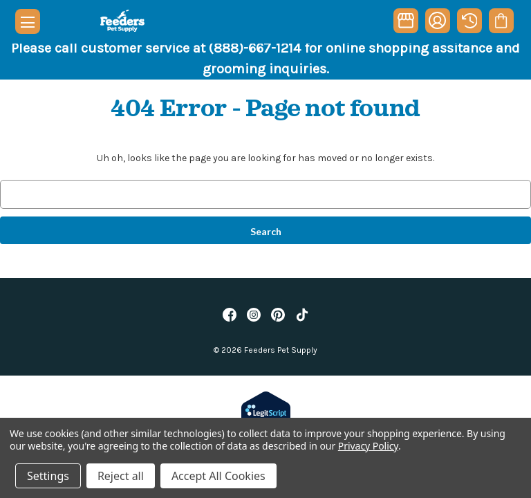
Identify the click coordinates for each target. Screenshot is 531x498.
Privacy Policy (368, 445)
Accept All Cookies (218, 475)
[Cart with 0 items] (501, 20)
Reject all (120, 475)
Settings (48, 475)
